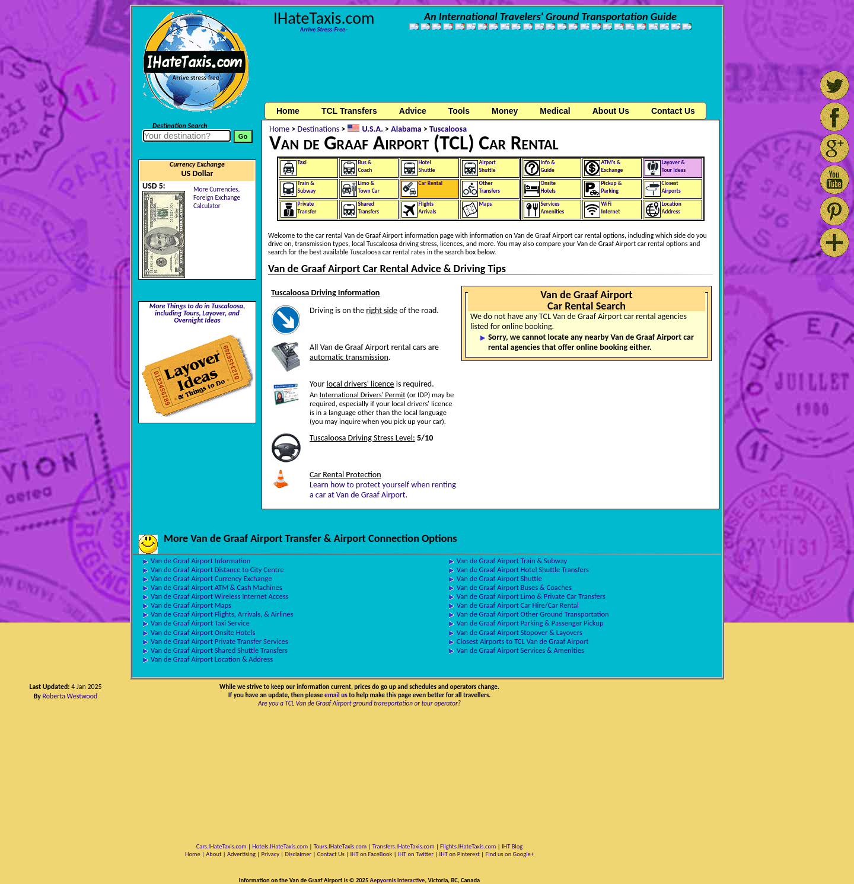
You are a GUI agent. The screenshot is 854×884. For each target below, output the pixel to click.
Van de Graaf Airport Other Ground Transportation (533, 613)
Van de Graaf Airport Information (200, 560)
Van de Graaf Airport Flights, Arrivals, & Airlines (222, 613)
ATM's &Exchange (612, 166)
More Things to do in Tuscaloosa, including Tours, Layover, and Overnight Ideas (197, 313)
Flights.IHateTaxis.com (468, 846)
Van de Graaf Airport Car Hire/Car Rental (518, 605)
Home (287, 111)
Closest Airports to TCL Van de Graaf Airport (523, 641)
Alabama (406, 129)
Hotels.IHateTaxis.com (280, 846)
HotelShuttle (427, 166)
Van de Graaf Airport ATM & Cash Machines (216, 587)
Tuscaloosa (448, 129)
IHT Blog (512, 846)
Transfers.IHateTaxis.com (403, 846)
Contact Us (331, 854)
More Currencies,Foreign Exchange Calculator (216, 197)
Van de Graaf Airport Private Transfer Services (219, 641)
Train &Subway (307, 187)
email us (336, 695)
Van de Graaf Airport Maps (191, 605)
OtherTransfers (490, 187)
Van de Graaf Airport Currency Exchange (211, 578)
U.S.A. (372, 129)
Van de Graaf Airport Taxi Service (200, 622)
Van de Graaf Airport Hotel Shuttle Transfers (523, 569)
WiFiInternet (610, 207)
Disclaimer (298, 854)
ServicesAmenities (553, 207)
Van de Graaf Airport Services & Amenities (520, 650)
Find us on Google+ (509, 854)
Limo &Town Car (369, 187)
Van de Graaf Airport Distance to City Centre (217, 569)
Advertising (241, 854)
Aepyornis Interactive (397, 880)
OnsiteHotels (548, 187)
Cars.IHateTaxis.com (221, 846)
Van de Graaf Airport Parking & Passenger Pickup (530, 622)
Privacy (270, 854)
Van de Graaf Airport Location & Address (212, 659)
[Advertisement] (491, 73)
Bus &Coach (365, 166)
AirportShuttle (487, 166)
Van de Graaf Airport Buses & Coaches (514, 587)
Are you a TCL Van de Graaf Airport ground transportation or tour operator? (359, 703)
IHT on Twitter (416, 854)
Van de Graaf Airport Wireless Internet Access (220, 596)
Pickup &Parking (611, 187)
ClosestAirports (671, 187)
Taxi (302, 162)
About (213, 854)
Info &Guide (548, 166)
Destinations (319, 129)
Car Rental (431, 183)
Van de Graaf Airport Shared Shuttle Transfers (219, 650)
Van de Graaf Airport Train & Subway (512, 560)
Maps (485, 204)
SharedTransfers (369, 207)
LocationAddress (671, 207)
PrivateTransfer (307, 207)
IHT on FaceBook (371, 854)
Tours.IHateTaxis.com (340, 846)
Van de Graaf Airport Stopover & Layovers (519, 632)
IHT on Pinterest (459, 854)
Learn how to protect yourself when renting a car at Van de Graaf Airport (383, 490)
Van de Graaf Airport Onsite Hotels (203, 632)
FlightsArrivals (427, 207)
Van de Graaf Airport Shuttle (499, 578)
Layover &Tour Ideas (674, 166)
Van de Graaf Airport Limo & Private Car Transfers (531, 596)
